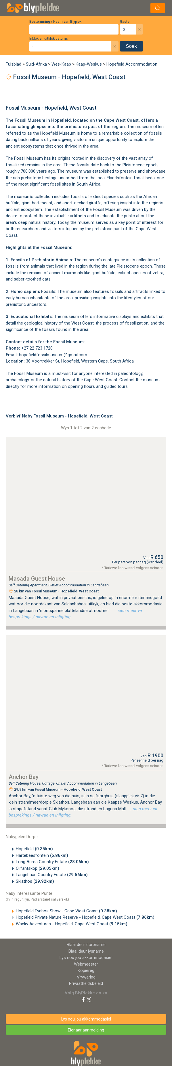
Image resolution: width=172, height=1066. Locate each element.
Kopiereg (86, 970)
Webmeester (86, 964)
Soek (131, 46)
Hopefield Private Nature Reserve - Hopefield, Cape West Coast (85, 917)
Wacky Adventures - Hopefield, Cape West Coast (71, 923)
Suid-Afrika (36, 64)
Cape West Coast (100, 379)
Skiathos (35, 881)
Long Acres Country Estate (52, 861)
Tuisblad (13, 64)
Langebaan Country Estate (52, 874)
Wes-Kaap (61, 64)
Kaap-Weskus (89, 64)
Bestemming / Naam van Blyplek (55, 22)
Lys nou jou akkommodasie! (86, 957)
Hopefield (61, 120)
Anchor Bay (24, 776)
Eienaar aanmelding (86, 1030)
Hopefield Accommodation (131, 64)
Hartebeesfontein (42, 855)
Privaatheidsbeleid (86, 983)
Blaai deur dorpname (86, 944)
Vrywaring (86, 977)
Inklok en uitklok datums (48, 39)
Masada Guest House (37, 578)
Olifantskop (37, 868)
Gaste (124, 22)
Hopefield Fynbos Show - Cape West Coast (66, 911)
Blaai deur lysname (86, 951)
